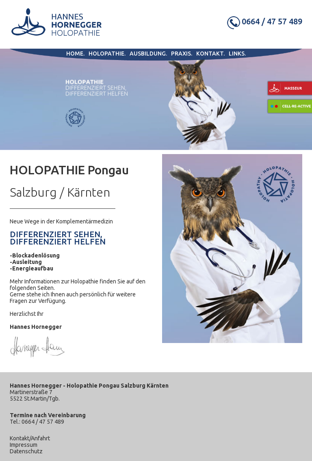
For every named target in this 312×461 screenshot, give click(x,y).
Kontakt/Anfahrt (30, 438)
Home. (75, 53)
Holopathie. (107, 53)
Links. (237, 53)
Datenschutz (26, 451)
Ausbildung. (148, 53)
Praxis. (181, 53)
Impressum (23, 445)
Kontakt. (210, 53)
